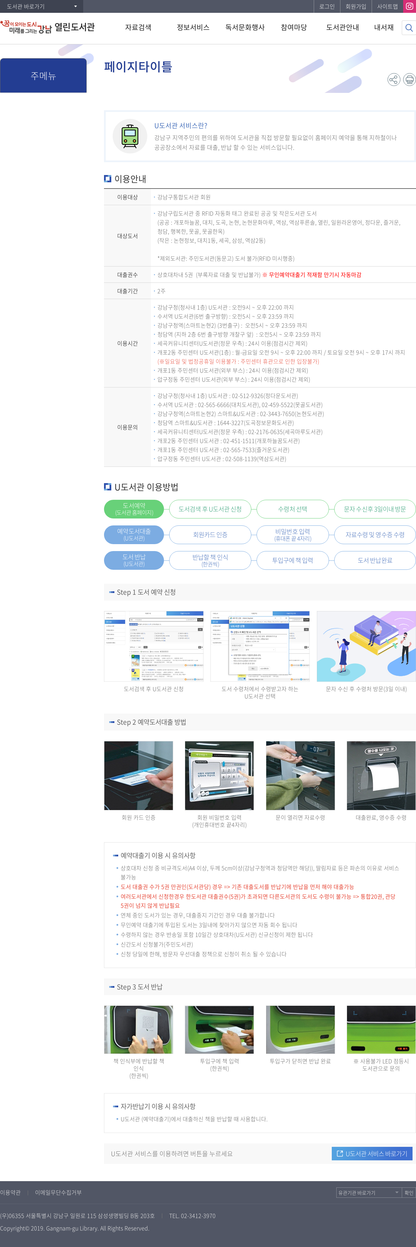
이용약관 (10, 1192)
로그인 (327, 6)
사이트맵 (387, 6)
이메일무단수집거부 (58, 1192)
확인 (409, 1192)
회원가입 (356, 6)
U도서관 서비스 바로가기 (376, 1153)
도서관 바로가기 (26, 6)
